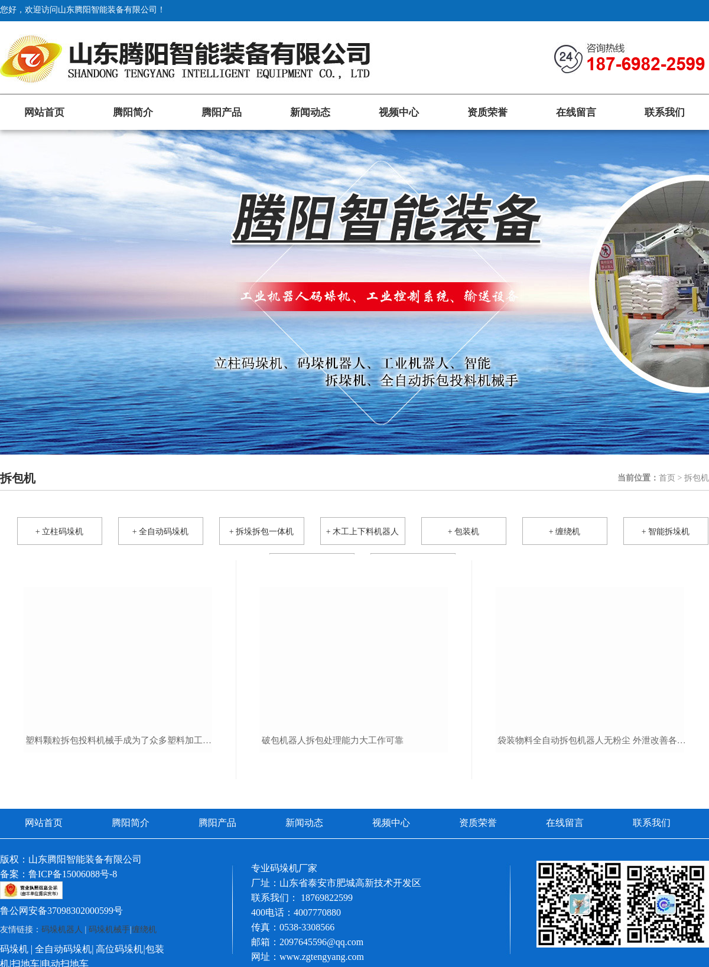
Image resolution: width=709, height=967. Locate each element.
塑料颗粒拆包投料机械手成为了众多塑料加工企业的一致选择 (119, 740)
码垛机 (14, 949)
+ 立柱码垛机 (59, 531)
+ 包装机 (463, 531)
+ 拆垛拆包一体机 (261, 531)
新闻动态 (310, 112)
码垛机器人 (62, 929)
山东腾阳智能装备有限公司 (85, 859)
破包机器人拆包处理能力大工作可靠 (333, 740)
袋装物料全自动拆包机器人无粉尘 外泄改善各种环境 (591, 740)
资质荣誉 (487, 112)
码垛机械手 (109, 929)
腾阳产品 (221, 112)
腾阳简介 (133, 112)
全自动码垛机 (63, 949)
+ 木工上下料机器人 (362, 531)
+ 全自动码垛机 (160, 531)
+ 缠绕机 (564, 531)
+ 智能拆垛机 (666, 531)
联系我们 (665, 112)
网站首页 (44, 112)
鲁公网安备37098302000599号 (61, 911)
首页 (667, 477)
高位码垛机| (120, 949)
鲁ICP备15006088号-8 (72, 874)
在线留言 (576, 112)
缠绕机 (144, 929)
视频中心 (399, 112)
